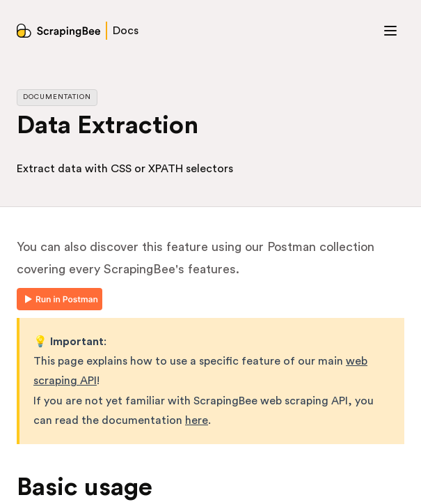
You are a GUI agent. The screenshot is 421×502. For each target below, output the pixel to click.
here (196, 420)
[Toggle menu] (390, 31)
